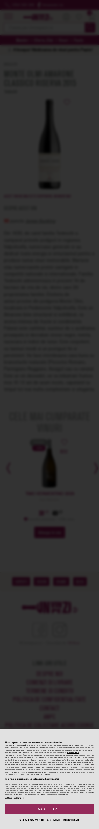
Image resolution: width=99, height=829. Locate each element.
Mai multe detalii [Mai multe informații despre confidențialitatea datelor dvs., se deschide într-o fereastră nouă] (73, 752)
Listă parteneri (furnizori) (14, 798)
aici (22, 767)
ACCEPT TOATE (49, 809)
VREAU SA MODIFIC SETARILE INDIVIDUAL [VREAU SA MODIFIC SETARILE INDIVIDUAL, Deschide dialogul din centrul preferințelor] (49, 820)
